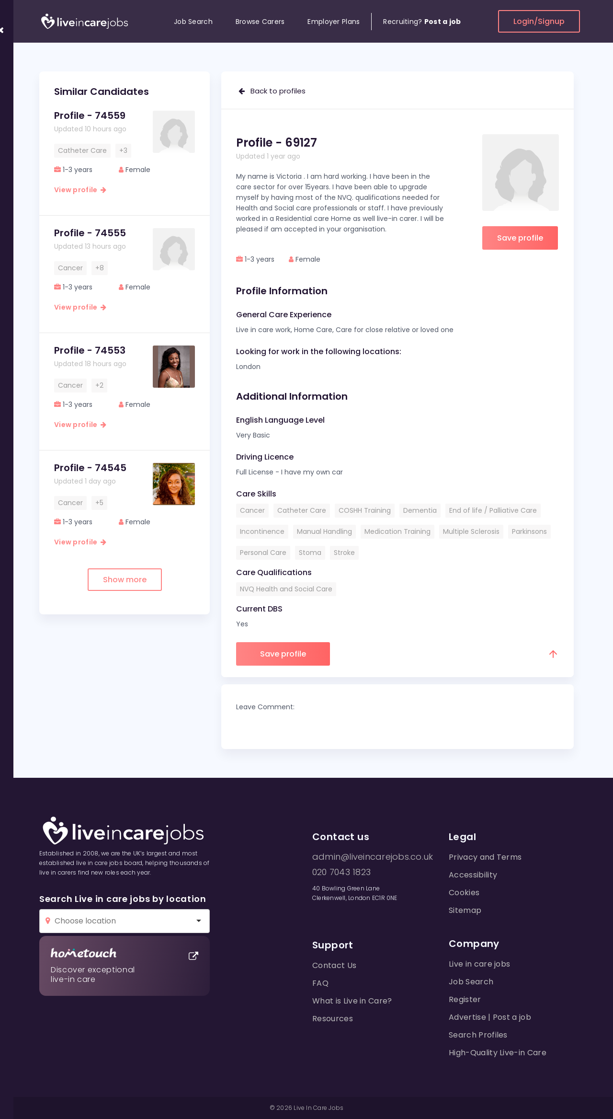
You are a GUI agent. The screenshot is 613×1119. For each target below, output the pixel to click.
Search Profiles (478, 1034)
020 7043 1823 (341, 872)
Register (465, 999)
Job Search (193, 21)
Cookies (464, 892)
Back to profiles (272, 91)
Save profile (520, 237)
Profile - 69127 (276, 142)
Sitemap (465, 910)
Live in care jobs (479, 963)
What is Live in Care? (352, 1000)
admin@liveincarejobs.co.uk (372, 857)
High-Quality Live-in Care (497, 1052)
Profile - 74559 (89, 115)
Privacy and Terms (485, 857)
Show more (125, 579)
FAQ (320, 983)
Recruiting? (422, 21)
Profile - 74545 (90, 467)
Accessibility (473, 874)
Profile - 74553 (89, 350)
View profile (80, 190)
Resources (332, 1018)
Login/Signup (539, 21)
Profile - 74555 (90, 233)
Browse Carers (260, 21)
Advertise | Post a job (490, 1017)
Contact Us (334, 965)
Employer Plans (333, 21)
